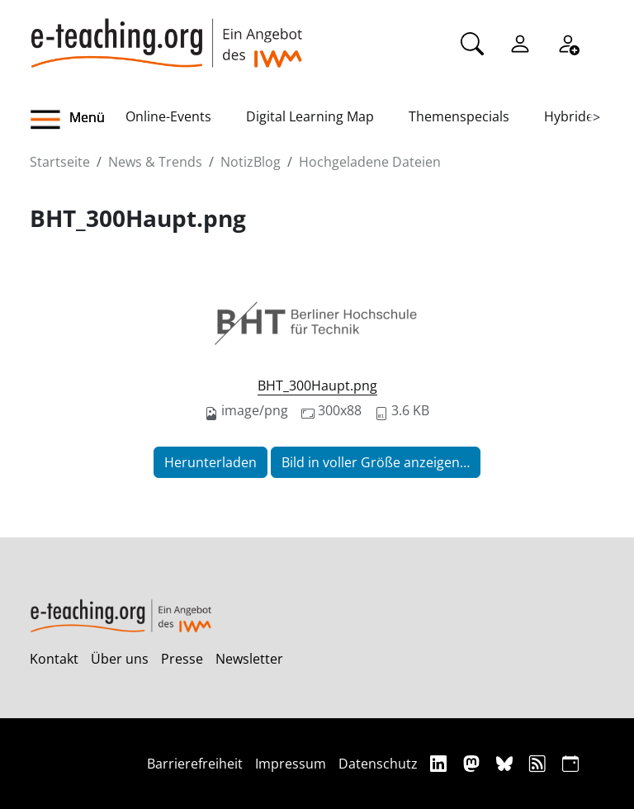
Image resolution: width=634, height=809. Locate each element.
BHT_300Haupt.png (317, 385)
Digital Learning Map (310, 116)
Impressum (290, 764)
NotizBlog (250, 162)
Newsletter (249, 659)
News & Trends (155, 162)
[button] (77, 119)
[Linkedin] (440, 763)
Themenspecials (459, 116)
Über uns (120, 659)
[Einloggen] (520, 42)
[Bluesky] (506, 763)
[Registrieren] (568, 42)
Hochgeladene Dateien (370, 162)
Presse (182, 659)
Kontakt (54, 659)
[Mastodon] (473, 763)
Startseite (60, 162)
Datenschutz (378, 764)
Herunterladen (210, 462)
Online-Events (168, 116)
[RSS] (539, 763)
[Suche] (472, 42)
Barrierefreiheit (195, 764)
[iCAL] (570, 763)
